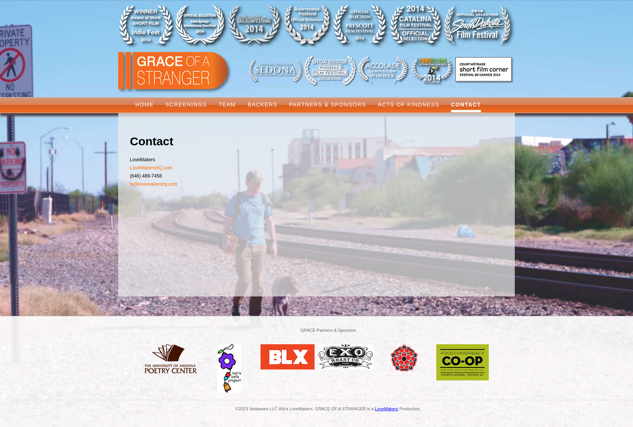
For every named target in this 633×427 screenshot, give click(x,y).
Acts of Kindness (408, 104)
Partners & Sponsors (327, 104)
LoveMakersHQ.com (151, 168)
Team (227, 104)
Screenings (186, 104)
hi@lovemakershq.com (153, 184)
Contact (466, 104)
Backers (263, 104)
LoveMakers (386, 408)
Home (144, 104)
